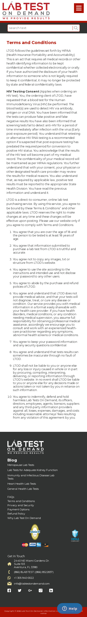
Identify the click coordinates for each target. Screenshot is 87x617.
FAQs (10, 497)
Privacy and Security (20, 505)
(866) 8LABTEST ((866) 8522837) (34, 572)
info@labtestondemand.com (32, 583)
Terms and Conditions (21, 501)
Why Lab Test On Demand (24, 518)
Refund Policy (16, 513)
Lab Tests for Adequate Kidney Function (32, 470)
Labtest (26, 10)
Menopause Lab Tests (20, 465)
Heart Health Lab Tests (21, 483)
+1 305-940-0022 (24, 577)
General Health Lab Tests (23, 488)
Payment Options (18, 509)
